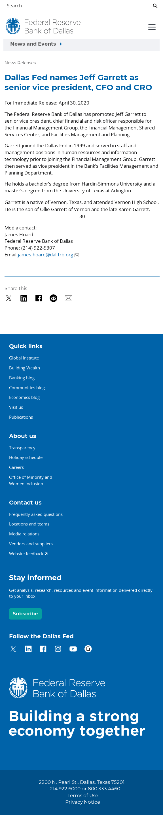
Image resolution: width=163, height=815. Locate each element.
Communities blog (27, 387)
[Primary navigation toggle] (151, 26)
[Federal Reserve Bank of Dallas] (44, 26)
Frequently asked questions (36, 514)
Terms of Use (82, 795)
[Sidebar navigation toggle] (81, 45)
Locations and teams (29, 524)
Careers (16, 467)
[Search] (77, 6)
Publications (21, 417)
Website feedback (26, 553)
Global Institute (24, 358)
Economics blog (24, 397)
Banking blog (22, 377)
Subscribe (25, 613)
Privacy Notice (82, 802)
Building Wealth (24, 368)
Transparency (22, 447)
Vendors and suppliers (31, 543)
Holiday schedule (26, 457)
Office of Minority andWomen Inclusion (30, 480)
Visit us (16, 407)
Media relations (24, 534)
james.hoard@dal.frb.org (45, 254)
